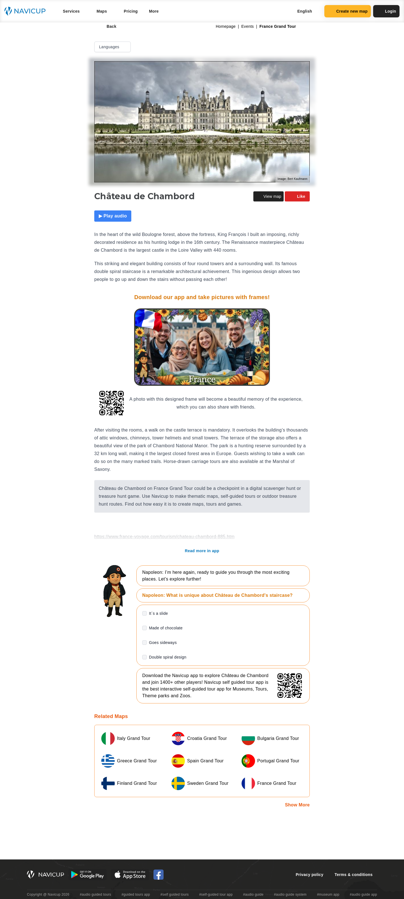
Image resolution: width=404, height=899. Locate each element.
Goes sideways (163, 642)
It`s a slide (158, 613)
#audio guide (253, 894)
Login (386, 11)
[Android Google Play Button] (87, 874)
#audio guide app (363, 894)
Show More (297, 804)
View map (268, 196)
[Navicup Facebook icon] (158, 875)
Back (107, 26)
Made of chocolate (166, 628)
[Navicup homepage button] (26, 11)
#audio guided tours (95, 894)
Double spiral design (167, 657)
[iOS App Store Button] (130, 874)
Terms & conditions (354, 874)
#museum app (328, 894)
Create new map (348, 11)
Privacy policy (309, 874)
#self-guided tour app (216, 894)
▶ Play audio (113, 216)
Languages (113, 47)
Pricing (131, 11)
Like (297, 196)
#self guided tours (174, 894)
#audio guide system (290, 894)
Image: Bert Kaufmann (292, 178)
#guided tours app (135, 894)
